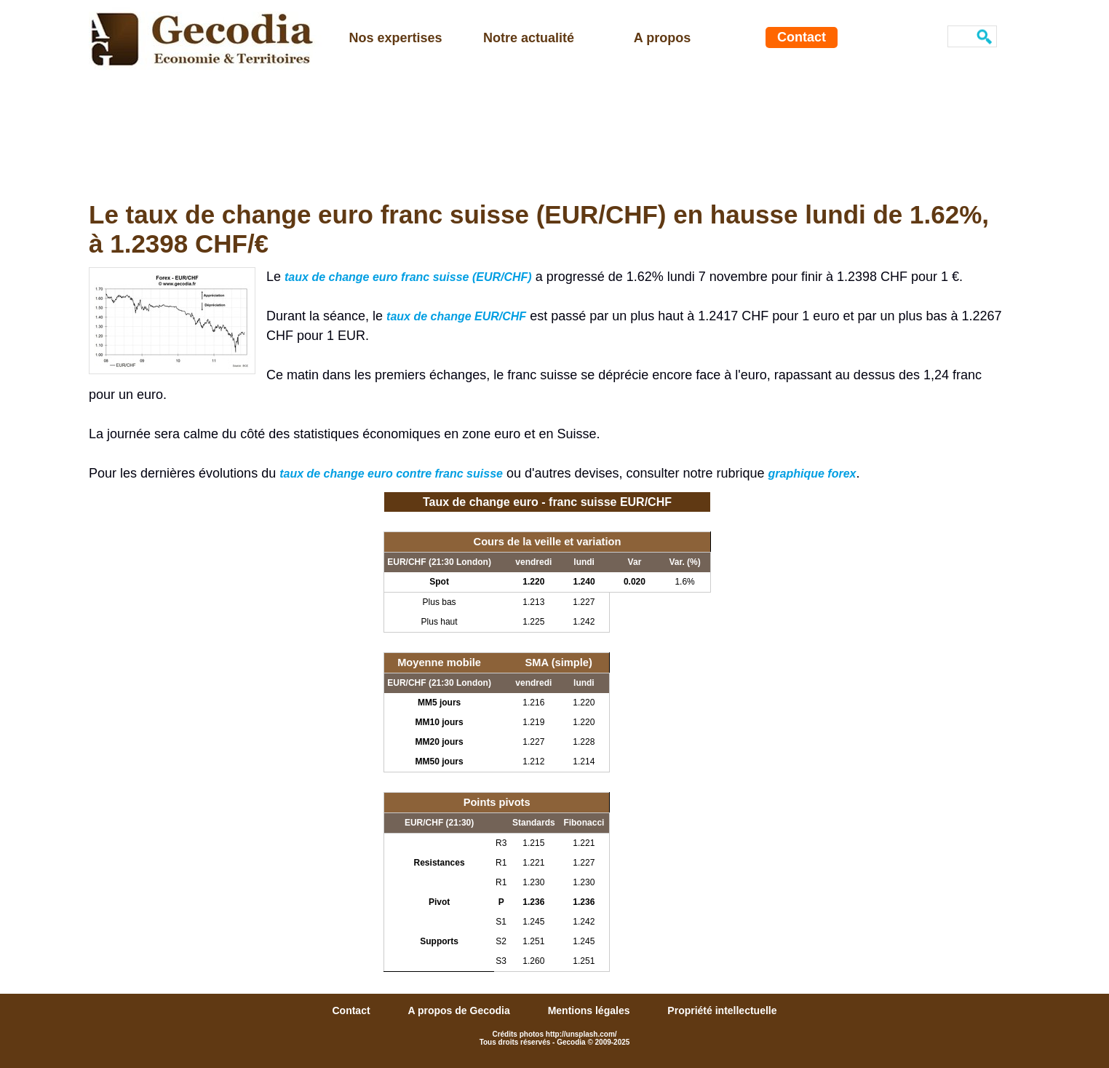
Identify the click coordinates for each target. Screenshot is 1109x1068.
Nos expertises (395, 38)
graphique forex (812, 473)
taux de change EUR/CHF (456, 316)
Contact (801, 37)
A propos (662, 38)
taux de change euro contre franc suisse (391, 473)
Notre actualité (528, 38)
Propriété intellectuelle (721, 1010)
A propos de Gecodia (460, 1010)
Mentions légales (590, 1010)
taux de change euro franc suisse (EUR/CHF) (408, 277)
